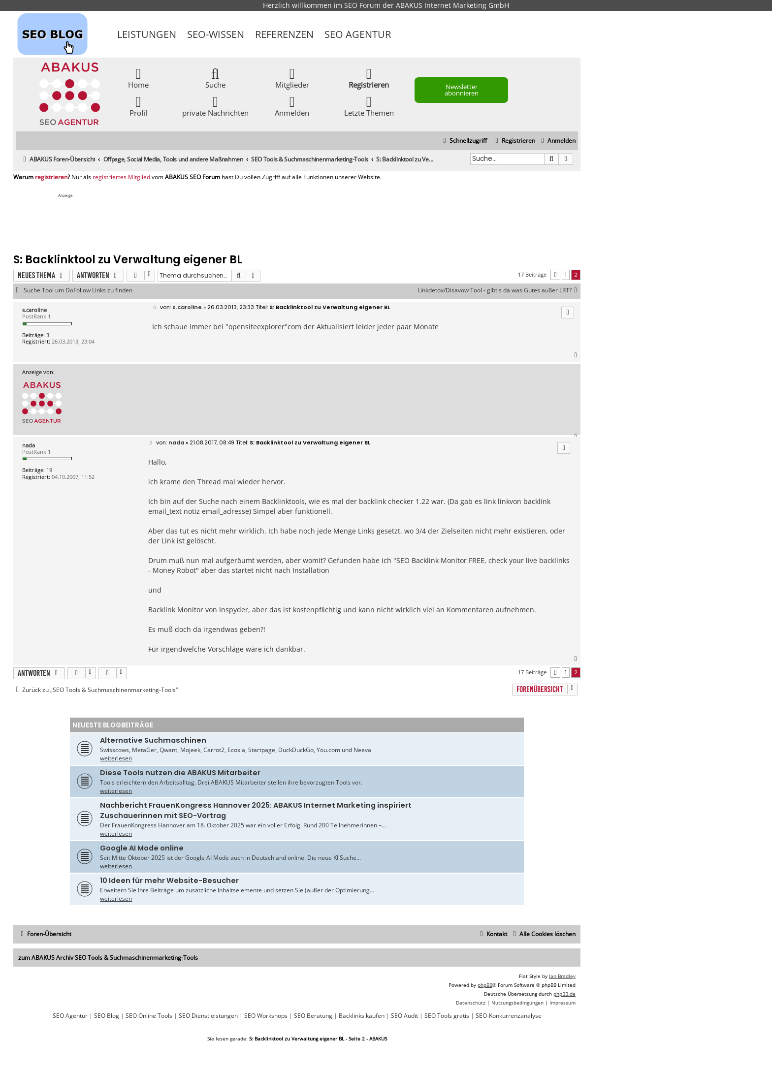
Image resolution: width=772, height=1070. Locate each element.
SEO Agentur (357, 34)
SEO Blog (106, 1016)
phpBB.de (564, 993)
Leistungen (146, 34)
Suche (215, 77)
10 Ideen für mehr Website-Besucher (169, 880)
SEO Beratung (313, 1016)
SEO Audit (404, 1016)
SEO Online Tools (149, 1016)
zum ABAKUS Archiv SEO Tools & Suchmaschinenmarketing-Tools (108, 957)
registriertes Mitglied (121, 177)
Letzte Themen (369, 105)
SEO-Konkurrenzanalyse (509, 1016)
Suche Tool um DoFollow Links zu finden (78, 290)
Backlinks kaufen (362, 1016)
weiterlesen (116, 758)
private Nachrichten (215, 105)
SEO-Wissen (215, 34)
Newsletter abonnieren (462, 89)
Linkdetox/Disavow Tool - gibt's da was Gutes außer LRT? (499, 290)
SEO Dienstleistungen (208, 1016)
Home (138, 77)
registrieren (51, 177)
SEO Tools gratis (446, 1016)
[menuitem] (557, 141)
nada (28, 445)
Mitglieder (292, 77)
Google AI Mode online (142, 848)
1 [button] (566, 275)
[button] (555, 275)
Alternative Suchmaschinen (153, 740)
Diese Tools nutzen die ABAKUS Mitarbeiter (180, 773)
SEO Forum (362, 5)
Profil (138, 105)
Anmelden (292, 105)
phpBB (485, 984)
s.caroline (34, 310)
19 (49, 470)
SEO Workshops (266, 1016)
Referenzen (284, 34)
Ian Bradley (562, 976)
